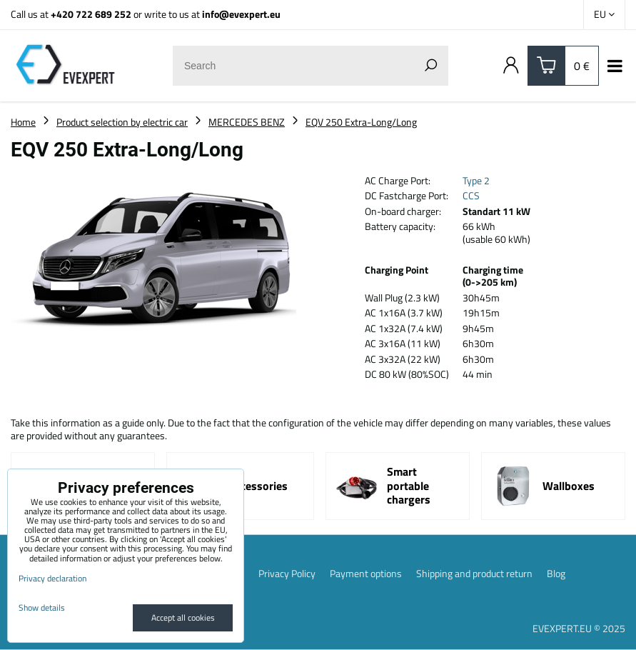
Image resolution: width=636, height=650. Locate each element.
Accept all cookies (183, 617)
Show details (42, 607)
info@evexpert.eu (241, 13)
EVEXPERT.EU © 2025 (578, 628)
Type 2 (476, 180)
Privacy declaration (52, 578)
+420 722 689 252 (91, 13)
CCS (471, 195)
